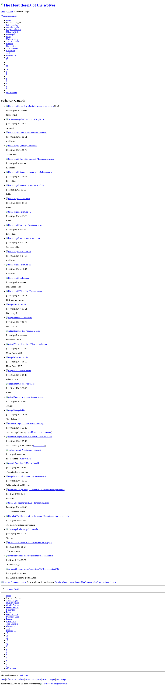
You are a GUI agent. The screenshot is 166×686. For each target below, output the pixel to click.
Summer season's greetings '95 (32, 569)
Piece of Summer (29, 437)
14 (7, 60)
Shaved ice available (30, 159)
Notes (27, 679)
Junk (8, 53)
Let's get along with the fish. (35, 489)
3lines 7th (26, 132)
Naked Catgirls (12, 27)
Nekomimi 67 (18, 251)
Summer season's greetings (29, 556)
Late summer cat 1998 (27, 503)
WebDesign (61, 679)
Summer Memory (24, 397)
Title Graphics (12, 48)
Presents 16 (11, 55)
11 (7, 67)
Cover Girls (11, 46)
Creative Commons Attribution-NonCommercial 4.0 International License (85, 582)
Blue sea (17, 357)
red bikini (19, 318)
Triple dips (24, 291)
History (45, 679)
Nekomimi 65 (18, 265)
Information (11, 679)
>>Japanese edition (9, 16)
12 (7, 65)
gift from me (11, 93)
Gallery (10, 11)
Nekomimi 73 (18, 212)
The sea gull (22, 529)
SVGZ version (45, 432)
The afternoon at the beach (28, 542)
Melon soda (17, 278)
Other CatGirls (12, 32)
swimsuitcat (25, 119)
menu (8, 20)
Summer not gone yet (29, 172)
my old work (32, 432)
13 (7, 62)
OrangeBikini (15, 410)
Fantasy (9, 44)
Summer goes (23, 331)
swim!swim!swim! (30, 106)
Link (39, 679)
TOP (3, 11)
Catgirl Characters (13, 30)
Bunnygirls (10, 34)
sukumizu (25, 423)
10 (7, 69)
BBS (34, 679)
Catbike (18, 370)
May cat (24, 225)
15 (7, 58)
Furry (8, 37)
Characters (10, 51)
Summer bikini (25, 185)
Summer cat (20, 384)
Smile (16, 304)
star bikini (23, 238)
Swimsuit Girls (12, 41)
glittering (21, 146)
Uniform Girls (12, 39)
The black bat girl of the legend (37, 516)
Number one (23, 450)
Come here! (22, 463)
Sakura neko (18, 199)
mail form (24, 675)
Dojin (52, 679)
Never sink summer (26, 476)
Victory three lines (26, 344)
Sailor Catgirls (12, 25)
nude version (25, 459)
